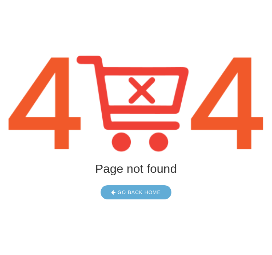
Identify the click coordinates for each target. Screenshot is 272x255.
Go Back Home (136, 192)
